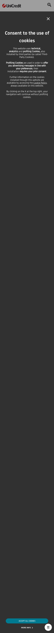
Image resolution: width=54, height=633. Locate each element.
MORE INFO (26, 628)
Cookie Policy (40, 82)
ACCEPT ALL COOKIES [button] (27, 621)
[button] (48, 627)
